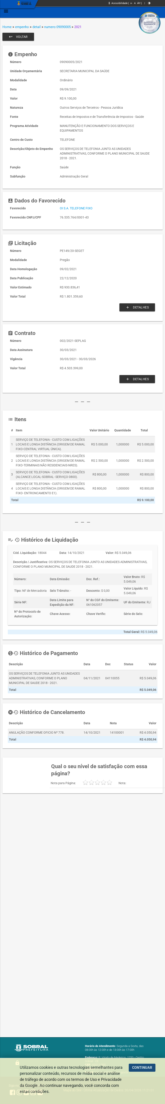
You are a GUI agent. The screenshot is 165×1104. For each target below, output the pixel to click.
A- (131, 3)
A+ (139, 3)
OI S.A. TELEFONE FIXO (76, 208)
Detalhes (137, 307)
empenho (22, 27)
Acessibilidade (118, 3)
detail (36, 27)
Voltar (18, 37)
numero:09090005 (57, 27)
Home (7, 27)
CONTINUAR (142, 1067)
